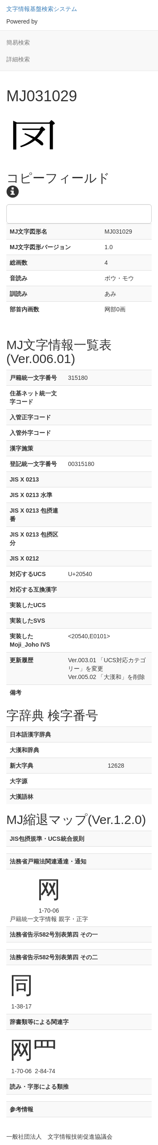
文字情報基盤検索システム (41, 8)
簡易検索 (18, 42)
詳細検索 (18, 59)
